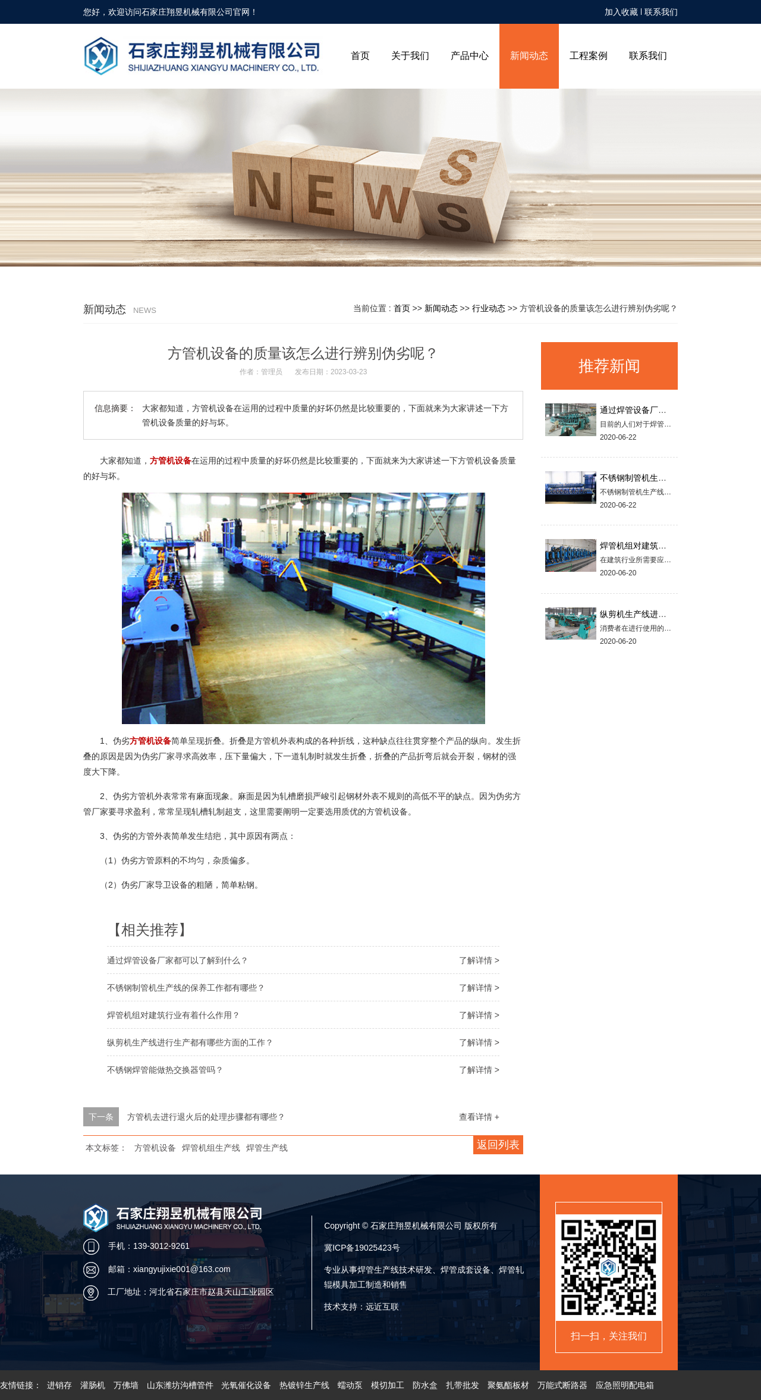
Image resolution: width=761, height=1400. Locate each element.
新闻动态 (529, 56)
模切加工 (387, 1385)
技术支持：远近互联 (361, 1306)
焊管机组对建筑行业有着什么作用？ (173, 1015)
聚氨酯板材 (508, 1385)
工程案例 (589, 56)
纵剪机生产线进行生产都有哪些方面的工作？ (190, 1042)
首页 (360, 56)
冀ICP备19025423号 (362, 1247)
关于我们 (410, 56)
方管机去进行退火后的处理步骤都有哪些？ (206, 1117)
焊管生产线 (267, 1147)
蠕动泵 (350, 1385)
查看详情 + (479, 1117)
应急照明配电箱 (625, 1385)
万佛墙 (126, 1385)
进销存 (59, 1385)
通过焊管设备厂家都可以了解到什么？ (178, 960)
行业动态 (488, 308)
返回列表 (498, 1145)
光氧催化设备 (246, 1385)
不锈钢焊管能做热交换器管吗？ (165, 1070)
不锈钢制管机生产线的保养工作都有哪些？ (186, 987)
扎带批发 (462, 1385)
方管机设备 (155, 1147)
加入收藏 (621, 12)
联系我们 (661, 12)
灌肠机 (92, 1385)
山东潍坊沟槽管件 (180, 1385)
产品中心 (470, 56)
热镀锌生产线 (304, 1385)
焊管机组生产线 (211, 1147)
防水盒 (425, 1385)
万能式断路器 (562, 1385)
